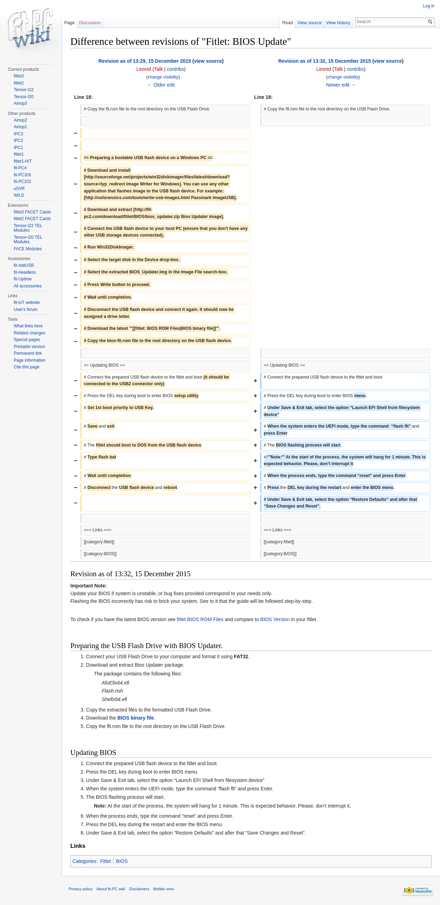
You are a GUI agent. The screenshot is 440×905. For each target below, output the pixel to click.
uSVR (19, 188)
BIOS (121, 861)
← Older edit (161, 85)
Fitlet (105, 861)
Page (69, 22)
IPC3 (18, 133)
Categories (84, 861)
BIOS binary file (135, 718)
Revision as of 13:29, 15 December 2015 (144, 61)
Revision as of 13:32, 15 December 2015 (324, 61)
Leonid (144, 69)
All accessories (28, 286)
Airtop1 (20, 126)
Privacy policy (80, 889)
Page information (30, 360)
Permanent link (28, 353)
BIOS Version (274, 619)
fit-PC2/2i (22, 181)
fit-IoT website (27, 302)
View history (338, 22)
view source (208, 61)
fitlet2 (19, 83)
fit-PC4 (20, 167)
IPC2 (18, 140)
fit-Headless (25, 272)
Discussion (90, 22)
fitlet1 (19, 154)
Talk (158, 69)
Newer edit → (341, 85)
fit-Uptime (23, 279)
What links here (28, 326)
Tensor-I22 (24, 89)
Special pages (27, 339)
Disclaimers (139, 889)
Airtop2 (20, 120)
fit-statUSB (24, 265)
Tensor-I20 (24, 96)
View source (310, 22)
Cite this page (26, 367)
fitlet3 (19, 76)
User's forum (25, 309)
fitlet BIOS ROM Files (200, 619)
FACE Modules (28, 248)
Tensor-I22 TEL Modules (28, 228)
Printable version (29, 346)
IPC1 (18, 147)
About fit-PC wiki (111, 889)
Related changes (29, 333)
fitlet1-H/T (23, 161)
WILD (19, 195)
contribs (175, 69)
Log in (428, 6)
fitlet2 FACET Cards (32, 218)
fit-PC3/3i (22, 174)
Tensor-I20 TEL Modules (28, 240)
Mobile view (163, 889)
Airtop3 (20, 103)
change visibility (163, 77)
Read (287, 22)
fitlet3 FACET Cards (32, 212)
